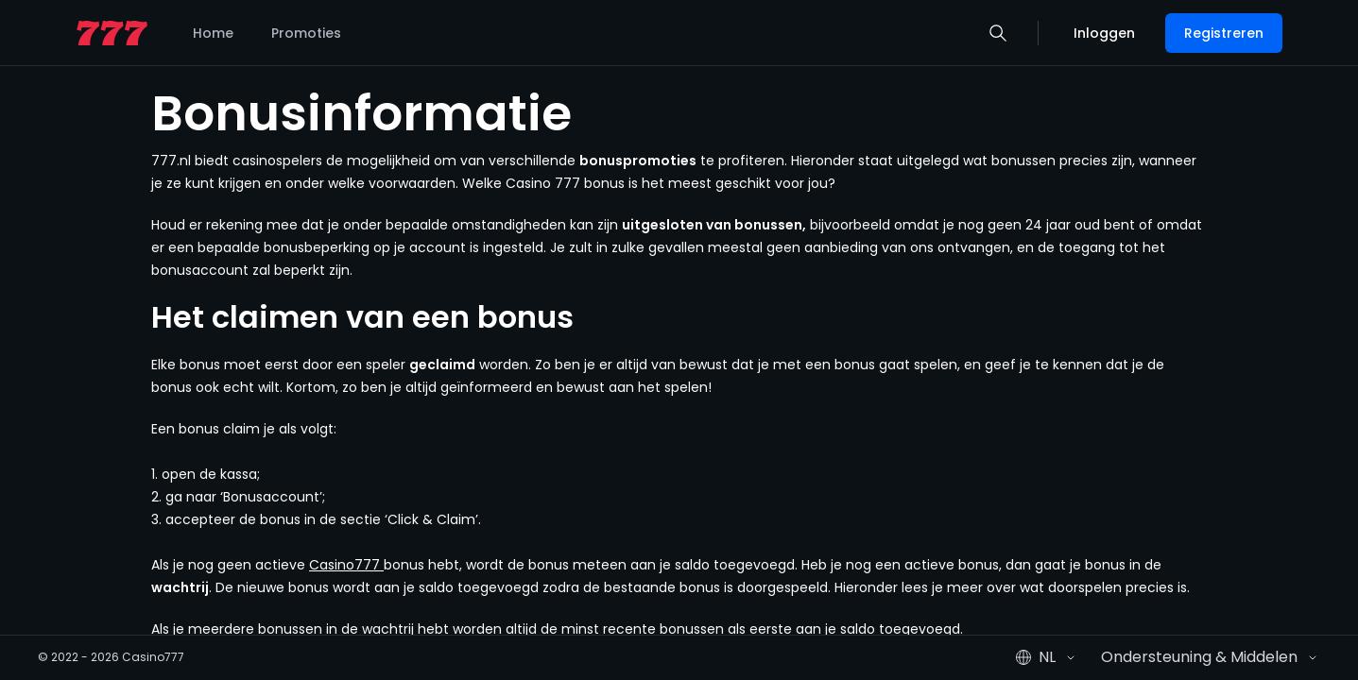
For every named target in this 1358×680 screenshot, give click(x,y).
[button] (998, 33)
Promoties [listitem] (306, 33)
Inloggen (1104, 33)
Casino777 (346, 564)
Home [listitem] (213, 33)
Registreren (1223, 33)
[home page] (112, 33)
